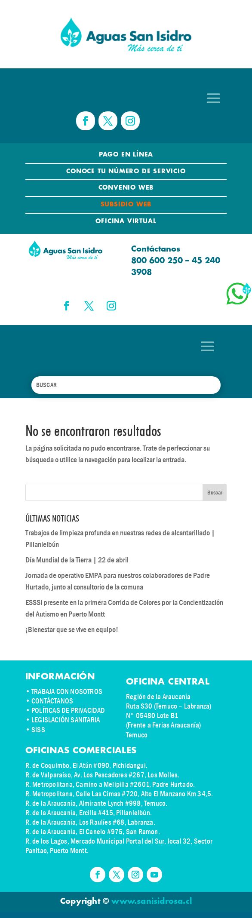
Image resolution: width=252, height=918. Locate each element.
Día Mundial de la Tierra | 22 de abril (77, 560)
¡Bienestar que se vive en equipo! (71, 630)
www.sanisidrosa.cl (151, 901)
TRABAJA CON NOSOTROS (66, 691)
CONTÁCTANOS (52, 701)
